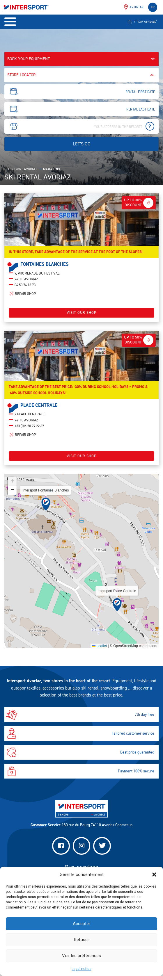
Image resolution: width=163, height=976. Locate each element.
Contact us (123, 824)
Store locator (81, 75)
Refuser (81, 939)
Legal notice (81, 969)
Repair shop (22, 298)
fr (153, 7)
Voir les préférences (81, 955)
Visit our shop (81, 317)
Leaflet (99, 651)
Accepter (81, 923)
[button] (154, 874)
